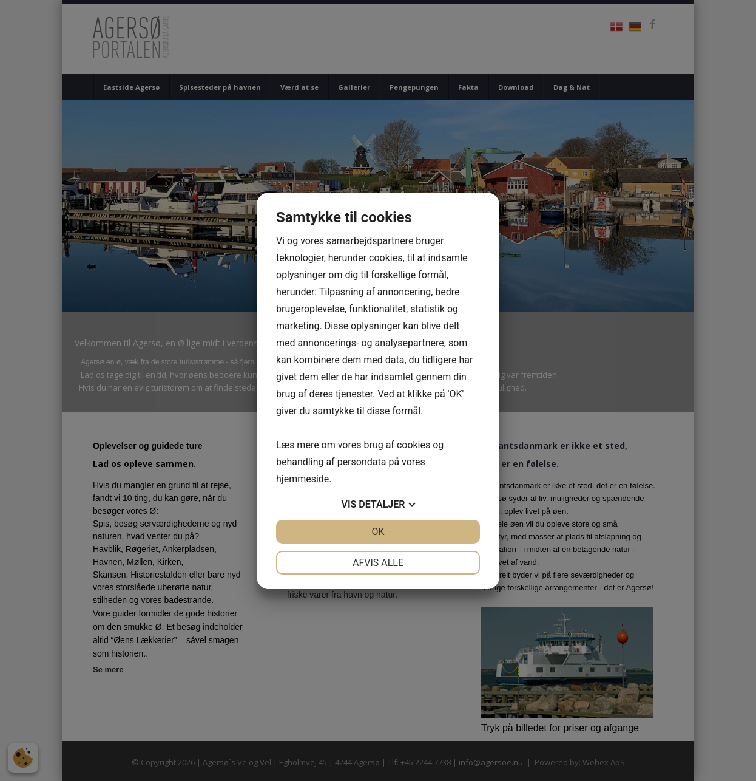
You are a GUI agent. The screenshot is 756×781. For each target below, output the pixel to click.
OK (377, 531)
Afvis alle (378, 562)
